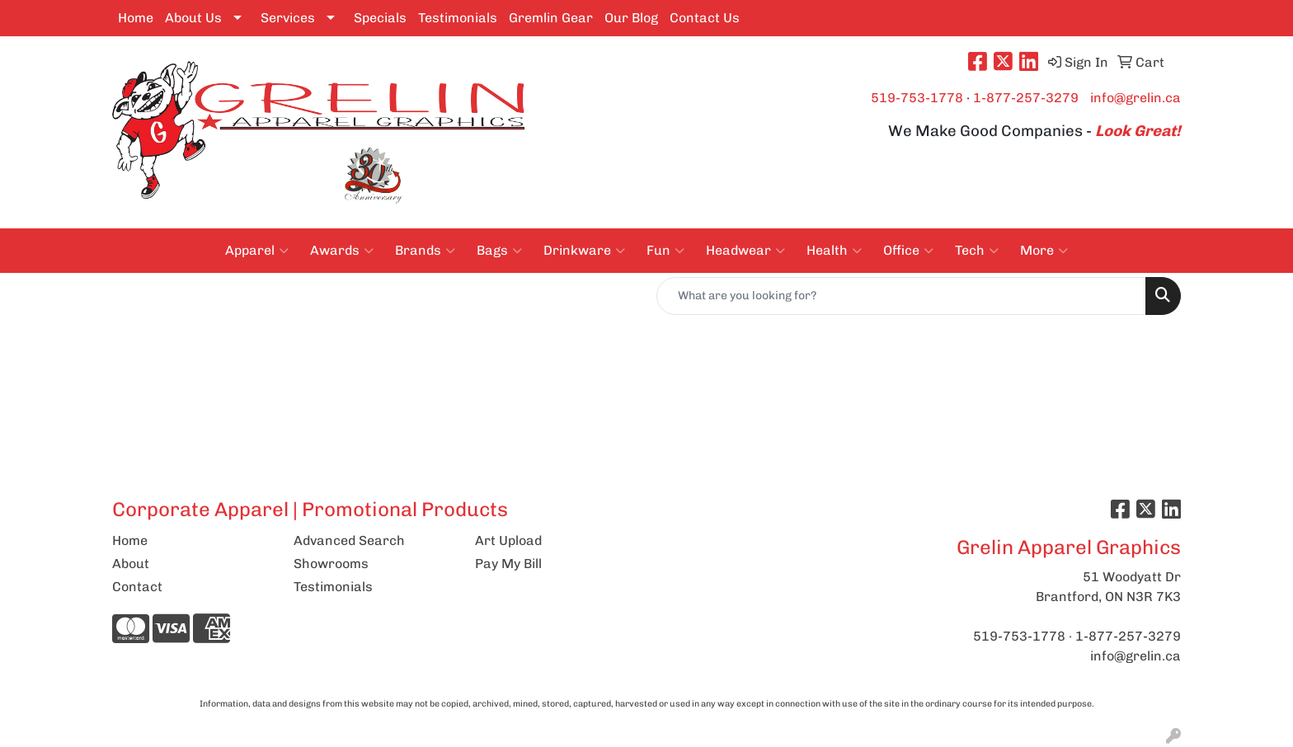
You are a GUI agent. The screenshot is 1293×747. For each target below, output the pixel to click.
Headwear (745, 251)
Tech (977, 251)
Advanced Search (349, 540)
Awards (342, 251)
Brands (425, 251)
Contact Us (705, 18)
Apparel (257, 251)
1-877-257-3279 (1026, 98)
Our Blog (631, 18)
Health (834, 251)
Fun (665, 251)
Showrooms (331, 563)
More (1044, 251)
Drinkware (584, 251)
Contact (137, 586)
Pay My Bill (508, 563)
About (130, 563)
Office (908, 251)
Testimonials (457, 18)
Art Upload (508, 540)
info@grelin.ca (1135, 98)
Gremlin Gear (551, 18)
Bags (499, 251)
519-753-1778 (917, 98)
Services (288, 18)
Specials (380, 18)
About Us (193, 18)
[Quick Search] (901, 296)
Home (135, 18)
